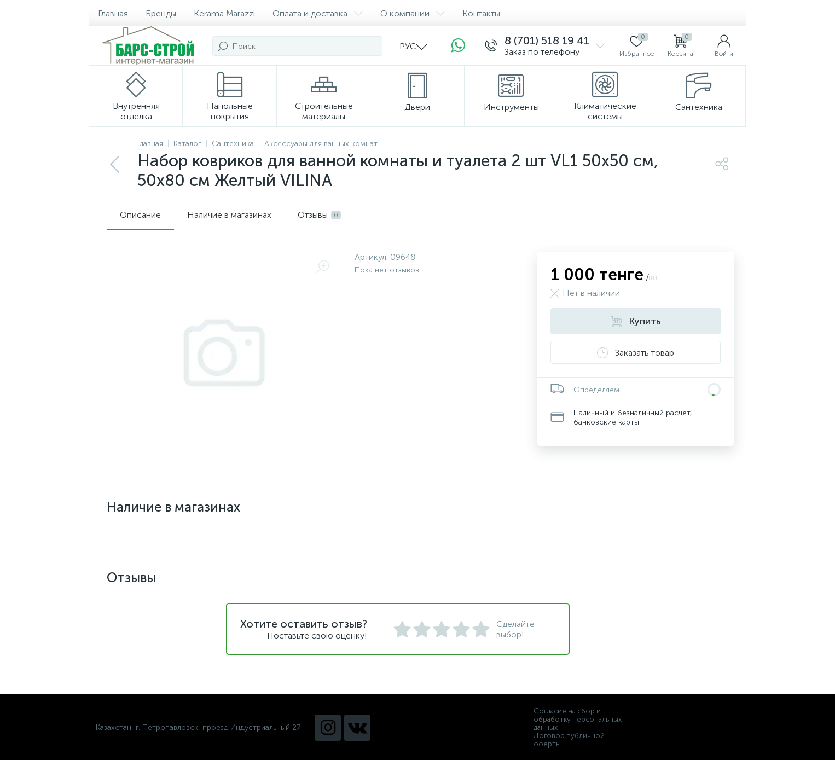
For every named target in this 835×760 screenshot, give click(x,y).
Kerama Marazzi (224, 13)
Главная (113, 13)
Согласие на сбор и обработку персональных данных (578, 719)
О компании (412, 13)
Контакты (481, 13)
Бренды (161, 13)
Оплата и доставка (317, 13)
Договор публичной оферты (569, 740)
